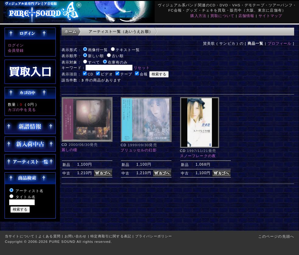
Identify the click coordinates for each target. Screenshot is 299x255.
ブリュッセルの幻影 (139, 150)
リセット (142, 68)
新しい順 (96, 56)
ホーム (70, 31)
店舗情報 (246, 16)
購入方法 (198, 16)
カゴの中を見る (22, 110)
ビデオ (107, 74)
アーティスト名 (30, 191)
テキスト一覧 (128, 50)
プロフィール (280, 43)
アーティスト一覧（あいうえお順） (121, 31)
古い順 (118, 56)
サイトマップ (271, 16)
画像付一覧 (98, 50)
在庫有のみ (118, 62)
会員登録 (16, 50)
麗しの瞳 (70, 150)
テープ (126, 74)
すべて (94, 62)
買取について (222, 16)
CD (90, 74)
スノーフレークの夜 (198, 156)
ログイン (16, 45)
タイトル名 (26, 197)
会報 (144, 74)
